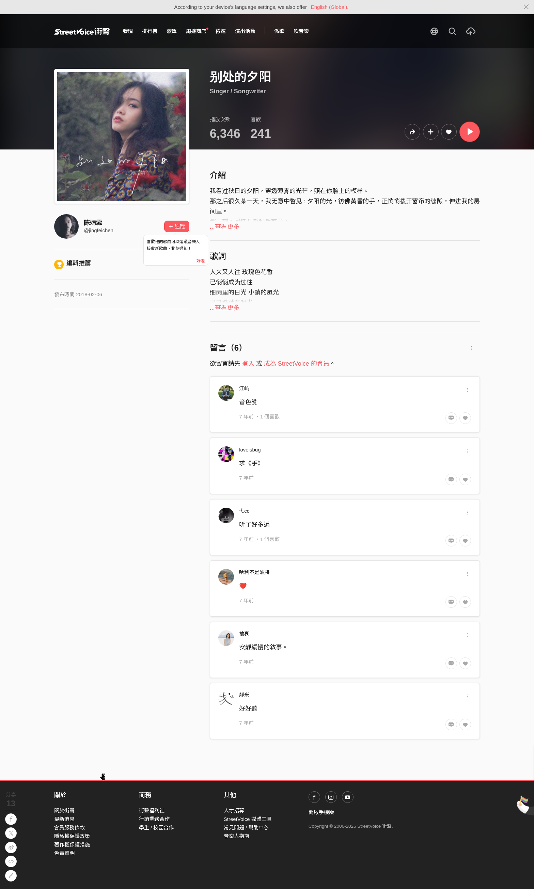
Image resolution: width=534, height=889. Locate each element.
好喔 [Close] (201, 260)
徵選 (221, 31)
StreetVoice (82, 31)
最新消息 (64, 819)
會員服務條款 (69, 827)
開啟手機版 (321, 812)
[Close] (526, 7)
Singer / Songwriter (238, 91)
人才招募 (234, 810)
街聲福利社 (151, 810)
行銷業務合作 (154, 819)
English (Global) (329, 7)
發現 (128, 31)
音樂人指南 (236, 836)
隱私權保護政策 (72, 836)
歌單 (172, 31)
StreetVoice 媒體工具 (248, 819)
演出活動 (245, 31)
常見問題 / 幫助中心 (246, 827)
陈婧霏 (93, 222)
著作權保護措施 (72, 844)
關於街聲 (64, 810)
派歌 (279, 31)
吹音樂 (301, 31)
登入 (248, 363)
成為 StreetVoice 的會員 (296, 363)
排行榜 (149, 31)
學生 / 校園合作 (156, 827)
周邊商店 (197, 31)
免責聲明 (64, 853)
